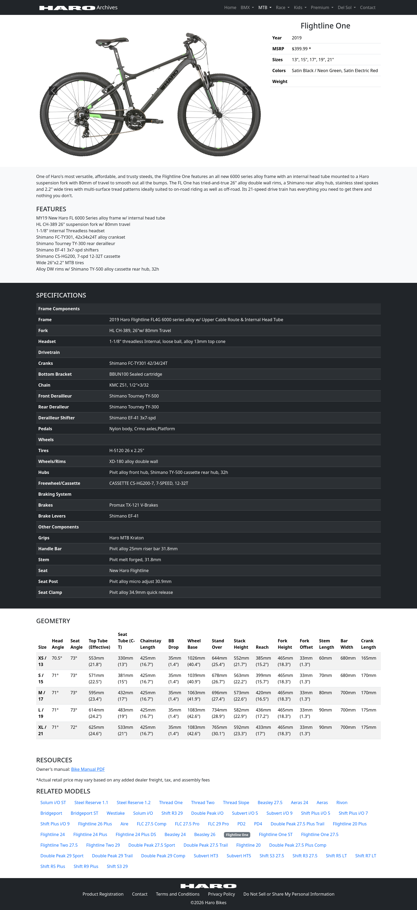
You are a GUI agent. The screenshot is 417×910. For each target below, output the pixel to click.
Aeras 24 (299, 802)
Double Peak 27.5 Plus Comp (297, 845)
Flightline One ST (276, 834)
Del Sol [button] (345, 7)
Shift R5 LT (336, 856)
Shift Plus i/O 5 (315, 813)
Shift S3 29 (117, 866)
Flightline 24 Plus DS (136, 834)
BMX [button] (246, 7)
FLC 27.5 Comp (151, 824)
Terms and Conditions (180, 894)
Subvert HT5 (239, 856)
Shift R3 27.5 (305, 856)
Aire (124, 824)
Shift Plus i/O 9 (55, 824)
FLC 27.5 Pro (187, 824)
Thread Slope (236, 802)
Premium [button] (320, 7)
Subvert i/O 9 (279, 813)
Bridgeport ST (84, 813)
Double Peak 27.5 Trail (206, 845)
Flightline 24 (52, 834)
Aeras (322, 802)
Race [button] (281, 7)
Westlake (116, 813)
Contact (369, 7)
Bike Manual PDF (88, 769)
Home (230, 7)
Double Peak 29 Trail (112, 856)
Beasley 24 (175, 834)
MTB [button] (266, 7)
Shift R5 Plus (52, 866)
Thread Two (203, 802)
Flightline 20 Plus (350, 824)
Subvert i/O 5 (245, 813)
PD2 (241, 824)
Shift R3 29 (172, 813)
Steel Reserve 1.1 (91, 802)
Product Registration (102, 894)
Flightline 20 (248, 845)
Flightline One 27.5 (320, 834)
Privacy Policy (223, 894)
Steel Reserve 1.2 (134, 802)
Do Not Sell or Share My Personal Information (288, 894)
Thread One (170, 802)
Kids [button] (298, 7)
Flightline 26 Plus (95, 824)
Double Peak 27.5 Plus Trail (297, 824)
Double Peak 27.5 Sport (151, 845)
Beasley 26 (204, 834)
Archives (78, 7)
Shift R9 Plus (86, 866)
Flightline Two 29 (103, 845)
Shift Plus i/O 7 (353, 813)
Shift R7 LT (365, 856)
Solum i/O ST (53, 802)
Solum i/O (143, 813)
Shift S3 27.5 (272, 856)
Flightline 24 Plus (90, 834)
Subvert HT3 (206, 856)
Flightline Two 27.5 (59, 845)
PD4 (258, 824)
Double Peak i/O (207, 813)
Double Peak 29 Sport (62, 856)
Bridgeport (51, 813)
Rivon (342, 802)
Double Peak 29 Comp (163, 856)
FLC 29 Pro (218, 824)
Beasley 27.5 (270, 802)
